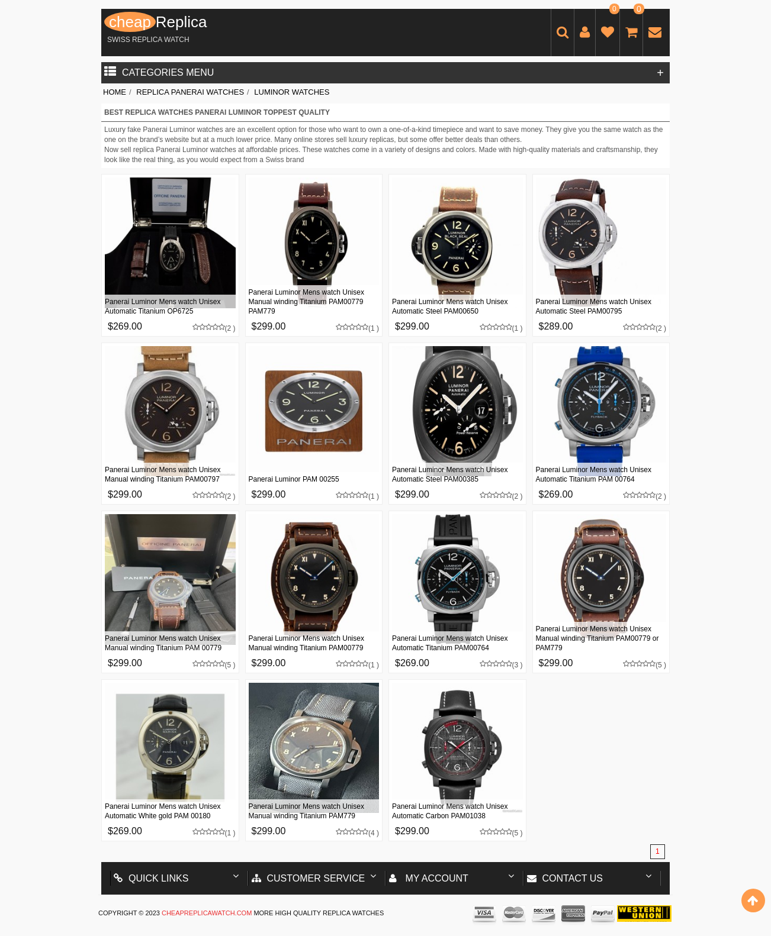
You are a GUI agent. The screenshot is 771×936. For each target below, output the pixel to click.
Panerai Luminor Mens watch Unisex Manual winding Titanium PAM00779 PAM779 (306, 301)
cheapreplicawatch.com (207, 912)
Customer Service (308, 878)
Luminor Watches (291, 92)
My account (428, 878)
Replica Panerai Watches (190, 92)
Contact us (565, 878)
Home (114, 92)
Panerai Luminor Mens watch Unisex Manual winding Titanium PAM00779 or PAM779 (597, 638)
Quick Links (151, 878)
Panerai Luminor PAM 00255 (294, 479)
